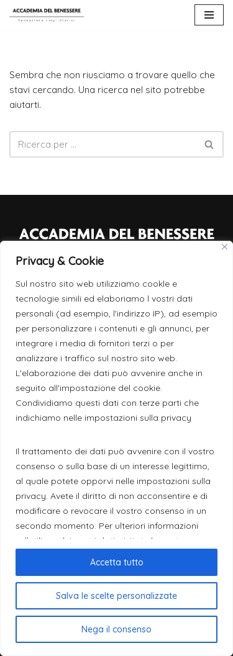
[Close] (224, 246)
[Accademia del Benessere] (46, 15)
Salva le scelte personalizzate (116, 595)
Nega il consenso (116, 629)
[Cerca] (102, 144)
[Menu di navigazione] (209, 14)
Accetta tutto (117, 562)
